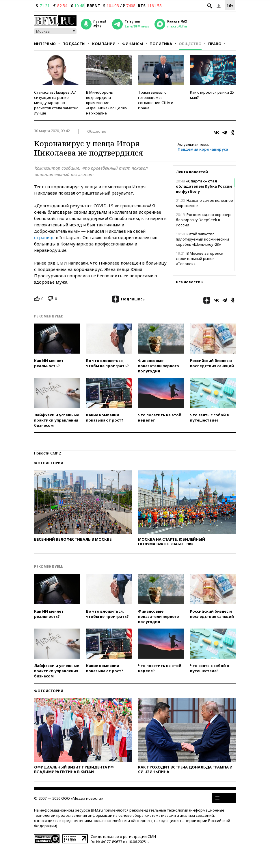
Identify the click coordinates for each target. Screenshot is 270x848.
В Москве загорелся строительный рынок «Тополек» (199, 258)
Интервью (45, 43)
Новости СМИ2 (47, 453)
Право (214, 43)
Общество (190, 43)
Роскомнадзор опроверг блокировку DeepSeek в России (204, 220)
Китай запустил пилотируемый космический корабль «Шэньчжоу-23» (202, 239)
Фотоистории (48, 463)
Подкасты (73, 43)
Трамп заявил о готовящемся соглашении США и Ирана (155, 100)
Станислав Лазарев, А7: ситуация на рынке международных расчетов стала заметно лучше (56, 103)
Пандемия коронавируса (203, 149)
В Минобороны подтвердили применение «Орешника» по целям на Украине (107, 103)
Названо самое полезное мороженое (204, 203)
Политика (161, 43)
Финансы (132, 43)
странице (44, 237)
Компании (104, 43)
